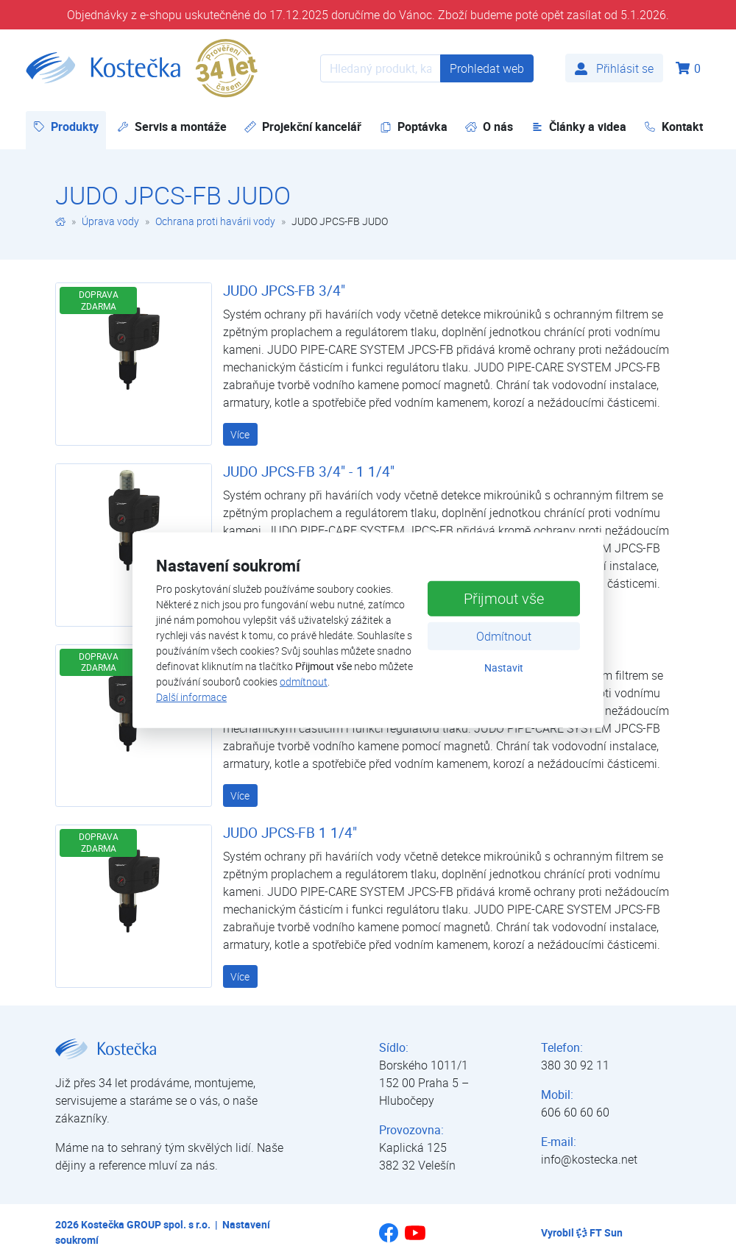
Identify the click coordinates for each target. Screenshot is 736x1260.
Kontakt (673, 126)
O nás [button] (489, 126)
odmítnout (304, 681)
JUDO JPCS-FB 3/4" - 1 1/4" (308, 471)
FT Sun (599, 1232)
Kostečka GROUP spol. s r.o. (145, 1224)
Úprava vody (110, 221)
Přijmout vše (504, 598)
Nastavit (503, 668)
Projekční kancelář (302, 126)
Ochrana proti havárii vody (215, 221)
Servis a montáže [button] (172, 126)
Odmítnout (503, 636)
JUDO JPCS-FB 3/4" (284, 290)
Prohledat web (487, 68)
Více (240, 434)
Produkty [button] (69, 126)
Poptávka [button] (413, 126)
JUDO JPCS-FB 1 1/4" (290, 832)
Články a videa (578, 126)
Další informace (191, 697)
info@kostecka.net (589, 1159)
